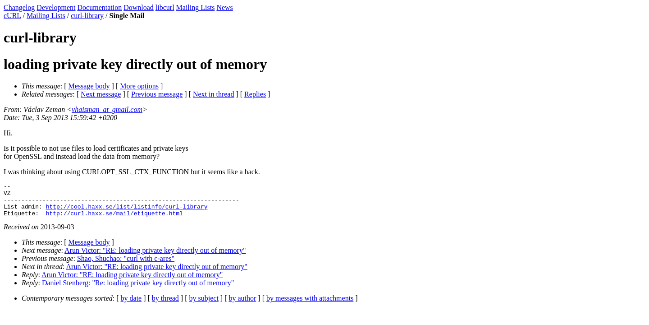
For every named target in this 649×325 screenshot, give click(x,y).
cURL (12, 15)
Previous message (157, 94)
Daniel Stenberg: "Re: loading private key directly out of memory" (138, 289)
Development (56, 7)
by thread (165, 305)
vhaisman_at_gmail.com (107, 109)
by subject (204, 305)
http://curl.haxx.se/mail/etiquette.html (114, 220)
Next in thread (213, 94)
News (224, 7)
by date (131, 305)
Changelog (19, 7)
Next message (101, 94)
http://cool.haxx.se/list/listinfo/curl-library (127, 212)
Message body (89, 86)
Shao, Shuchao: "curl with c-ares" (125, 265)
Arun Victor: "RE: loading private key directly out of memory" (155, 257)
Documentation (100, 7)
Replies (255, 94)
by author (242, 305)
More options (139, 86)
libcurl (164, 7)
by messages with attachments (309, 305)
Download (138, 7)
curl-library (87, 15)
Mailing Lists (195, 7)
